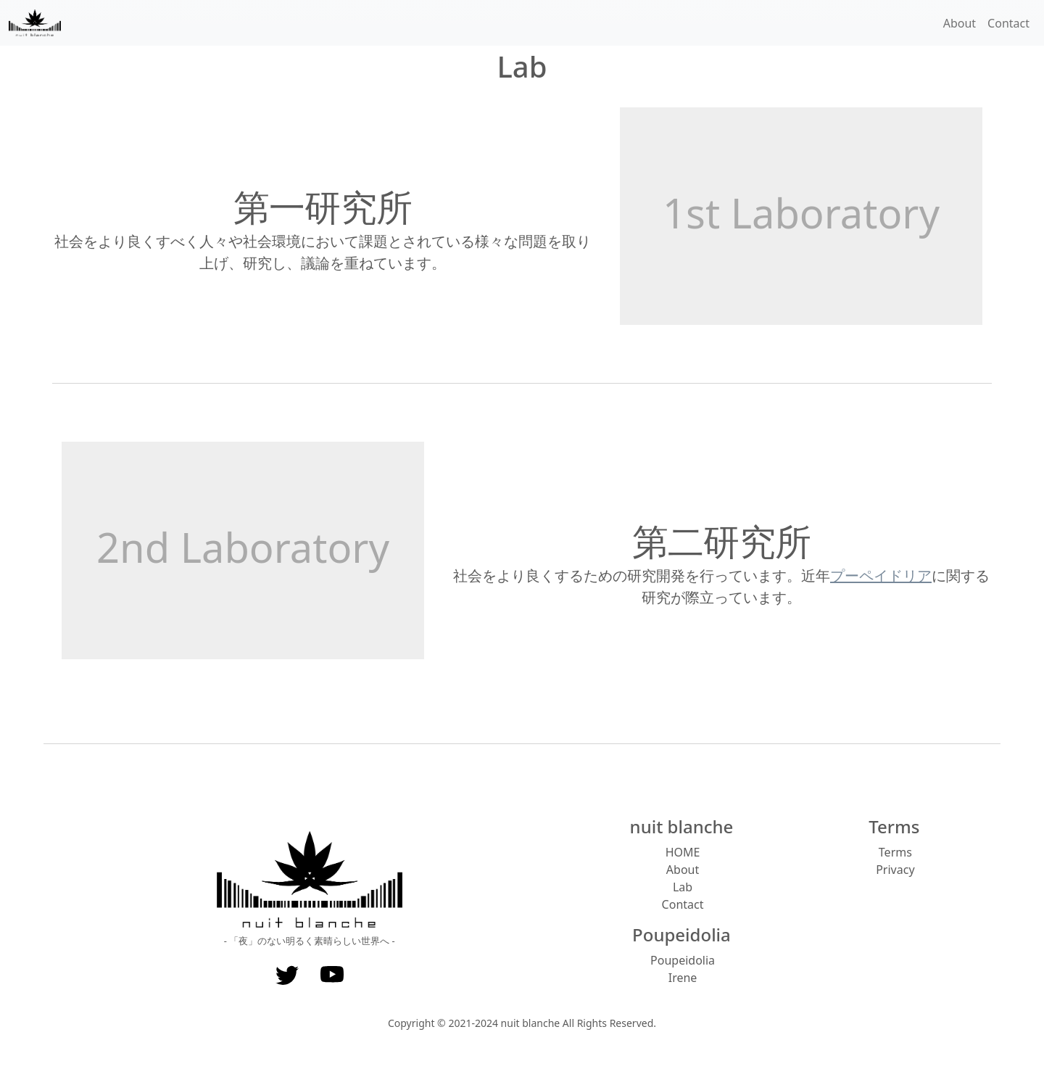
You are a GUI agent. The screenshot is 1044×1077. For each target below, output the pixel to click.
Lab (682, 887)
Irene (682, 978)
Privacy (895, 870)
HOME (683, 852)
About (959, 23)
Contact (1008, 23)
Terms (895, 852)
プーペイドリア (881, 575)
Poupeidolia (682, 960)
